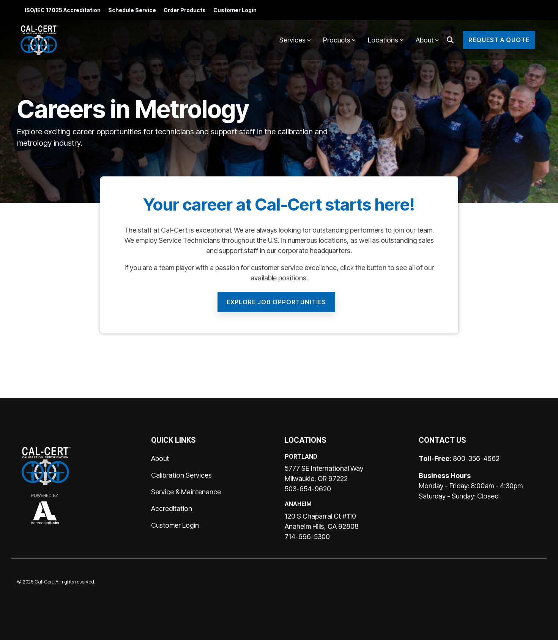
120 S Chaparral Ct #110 (320, 516)
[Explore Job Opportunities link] (276, 302)
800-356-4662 (476, 458)
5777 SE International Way (324, 468)
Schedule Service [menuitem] (132, 10)
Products (339, 40)
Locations (386, 40)
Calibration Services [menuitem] (181, 475)
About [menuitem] (160, 458)
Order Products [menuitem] (185, 10)
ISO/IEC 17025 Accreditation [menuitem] (63, 10)
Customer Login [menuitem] (235, 10)
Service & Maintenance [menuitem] (186, 492)
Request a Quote (499, 40)
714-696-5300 (307, 537)
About (427, 40)
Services (295, 40)
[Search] (450, 40)
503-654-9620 (308, 489)
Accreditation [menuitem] (171, 509)
